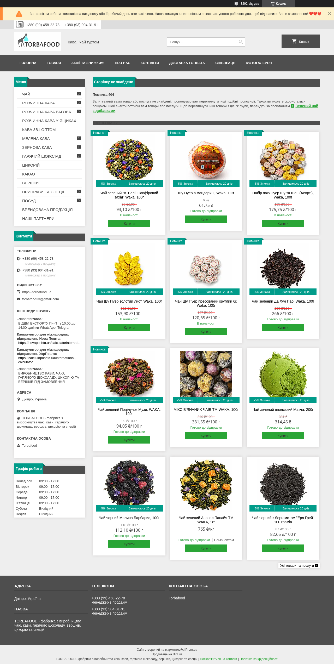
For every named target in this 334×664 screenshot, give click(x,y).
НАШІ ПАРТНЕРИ (38, 218)
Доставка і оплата (187, 63)
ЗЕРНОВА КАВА (37, 147)
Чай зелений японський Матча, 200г (283, 409)
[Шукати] (240, 42)
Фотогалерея (259, 63)
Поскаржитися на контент (218, 659)
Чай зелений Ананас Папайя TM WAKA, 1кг (206, 520)
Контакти (150, 63)
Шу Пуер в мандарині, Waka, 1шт (206, 193)
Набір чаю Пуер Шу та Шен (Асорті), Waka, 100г (283, 195)
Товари (54, 63)
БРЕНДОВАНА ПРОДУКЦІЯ (47, 209)
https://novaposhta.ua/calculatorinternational (50, 343)
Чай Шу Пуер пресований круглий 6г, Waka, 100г (206, 303)
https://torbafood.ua (36, 292)
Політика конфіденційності (259, 659)
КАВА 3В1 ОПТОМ (39, 129)
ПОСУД (29, 200)
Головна (28, 63)
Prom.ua (191, 649)
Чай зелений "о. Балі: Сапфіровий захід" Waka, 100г (129, 195)
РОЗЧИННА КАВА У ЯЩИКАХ (49, 120)
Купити (129, 223)
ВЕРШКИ (30, 183)
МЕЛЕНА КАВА (36, 138)
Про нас (122, 63)
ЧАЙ (26, 94)
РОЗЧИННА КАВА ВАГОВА (46, 112)
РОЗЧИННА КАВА (38, 103)
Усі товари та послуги (297, 565)
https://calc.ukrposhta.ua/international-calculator (47, 360)
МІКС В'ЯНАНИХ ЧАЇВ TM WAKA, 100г (206, 409)
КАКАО (28, 174)
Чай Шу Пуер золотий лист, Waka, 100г (129, 301)
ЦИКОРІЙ (31, 165)
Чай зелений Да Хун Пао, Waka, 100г (283, 301)
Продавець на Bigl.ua (167, 654)
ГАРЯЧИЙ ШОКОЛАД (41, 156)
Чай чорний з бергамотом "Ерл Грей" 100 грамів (283, 520)
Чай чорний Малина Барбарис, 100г (129, 518)
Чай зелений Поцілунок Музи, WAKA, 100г (129, 411)
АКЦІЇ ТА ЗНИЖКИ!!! (87, 63)
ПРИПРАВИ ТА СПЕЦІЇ (43, 192)
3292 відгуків (250, 3)
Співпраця (225, 63)
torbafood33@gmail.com (40, 299)
